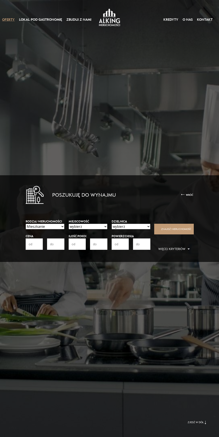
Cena (29, 236)
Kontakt (205, 20)
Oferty (8, 20)
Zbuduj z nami (78, 20)
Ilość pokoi (77, 236)
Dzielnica (119, 221)
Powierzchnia (123, 236)
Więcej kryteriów (171, 249)
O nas (188, 20)
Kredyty (170, 20)
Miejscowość (79, 221)
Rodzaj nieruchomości (44, 221)
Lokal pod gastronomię (40, 20)
